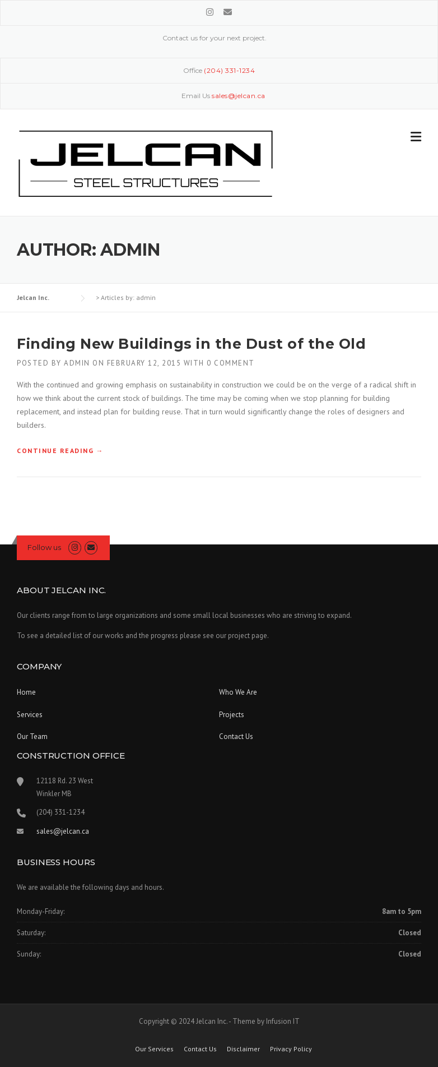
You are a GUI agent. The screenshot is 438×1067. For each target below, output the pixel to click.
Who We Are (238, 692)
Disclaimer (243, 1049)
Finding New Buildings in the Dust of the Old (191, 343)
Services (30, 714)
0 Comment (231, 363)
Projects (231, 714)
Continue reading (60, 450)
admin (77, 363)
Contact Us (236, 736)
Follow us (44, 547)
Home (26, 692)
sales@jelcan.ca (62, 831)
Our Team (32, 736)
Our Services (154, 1049)
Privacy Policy (291, 1049)
